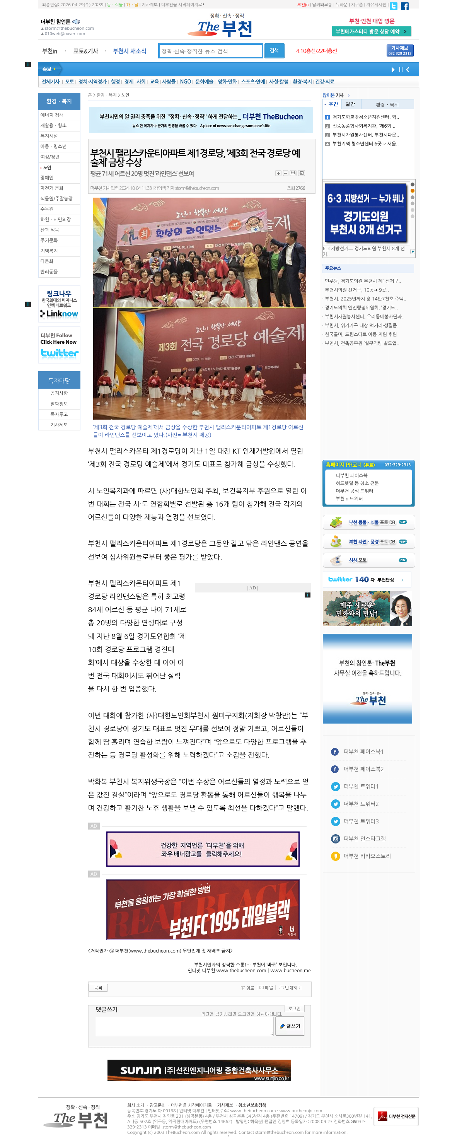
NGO (185, 81)
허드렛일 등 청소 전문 (357, 483)
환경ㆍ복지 (387, 104)
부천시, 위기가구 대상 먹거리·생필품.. (362, 325)
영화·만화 (227, 81)
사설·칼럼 (278, 81)
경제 (128, 81)
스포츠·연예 (253, 81)
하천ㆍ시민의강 (56, 219)
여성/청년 (50, 157)
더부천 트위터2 (361, 804)
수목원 (47, 209)
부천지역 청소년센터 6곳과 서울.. (362, 144)
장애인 (47, 178)
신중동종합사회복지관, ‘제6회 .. (360, 126)
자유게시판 (377, 5)
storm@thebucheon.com (197, 188)
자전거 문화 (52, 188)
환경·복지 (302, 81)
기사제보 (150, 5)
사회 (140, 81)
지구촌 (357, 5)
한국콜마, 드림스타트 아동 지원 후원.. (362, 334)
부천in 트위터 (349, 499)
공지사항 (59, 393)
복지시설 (49, 136)
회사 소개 (135, 1105)
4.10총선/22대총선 (316, 51)
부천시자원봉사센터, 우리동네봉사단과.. (364, 316)
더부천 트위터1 (361, 786)
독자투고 (59, 414)
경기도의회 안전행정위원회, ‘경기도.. (361, 308)
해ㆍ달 (132, 5)
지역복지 (49, 251)
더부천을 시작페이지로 (182, 4)
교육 (154, 81)
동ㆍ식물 (115, 5)
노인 (47, 168)
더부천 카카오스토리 (367, 856)
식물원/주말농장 (57, 198)
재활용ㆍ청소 (54, 125)
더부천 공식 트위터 (354, 491)
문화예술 (204, 81)
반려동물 (49, 272)
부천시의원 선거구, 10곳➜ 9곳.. (357, 290)
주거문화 (49, 240)
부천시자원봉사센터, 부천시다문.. (362, 135)
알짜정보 (59, 404)
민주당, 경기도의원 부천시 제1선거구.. (363, 281)
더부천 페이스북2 (364, 769)
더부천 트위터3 (361, 821)
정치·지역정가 (92, 81)
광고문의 (157, 1105)
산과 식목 (50, 230)
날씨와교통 (322, 5)
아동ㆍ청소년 (54, 146)
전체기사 (50, 81)
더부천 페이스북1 (364, 752)
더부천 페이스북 (352, 475)
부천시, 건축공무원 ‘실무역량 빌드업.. (362, 343)
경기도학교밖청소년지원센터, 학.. (362, 117)
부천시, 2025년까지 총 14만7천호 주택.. (365, 299)
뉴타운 (342, 5)
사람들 (169, 81)
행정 (115, 81)
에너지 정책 (52, 115)
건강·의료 (324, 81)
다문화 (47, 261)
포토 (69, 81)
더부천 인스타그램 (365, 839)
